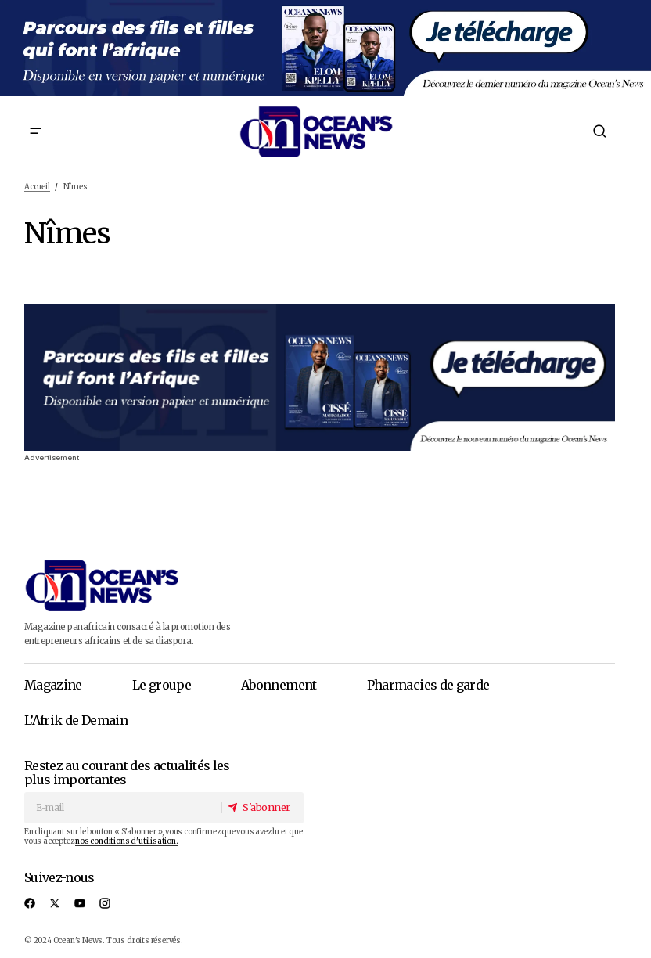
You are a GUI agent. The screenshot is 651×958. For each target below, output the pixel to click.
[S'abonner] (261, 807)
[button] (35, 131)
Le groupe (161, 685)
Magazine (53, 685)
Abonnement (279, 685)
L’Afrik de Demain (76, 720)
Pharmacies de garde (428, 685)
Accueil (37, 187)
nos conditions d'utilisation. (126, 841)
